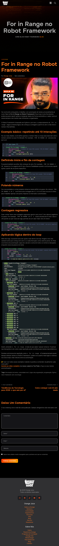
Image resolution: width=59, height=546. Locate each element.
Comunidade (30, 511)
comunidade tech (24, 372)
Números (30, 509)
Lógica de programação (36, 372)
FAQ (29, 516)
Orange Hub (29, 536)
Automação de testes (11, 372)
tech (13, 375)
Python (54, 372)
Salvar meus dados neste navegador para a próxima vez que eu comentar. (25, 454)
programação (48, 372)
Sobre (30, 530)
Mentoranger (29, 538)
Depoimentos (29, 513)
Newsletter (29, 522)
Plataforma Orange (29, 532)
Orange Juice (8, 76)
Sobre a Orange (29, 507)
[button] (50, 3)
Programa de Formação (29, 534)
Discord (29, 520)
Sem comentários (20, 76)
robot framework (6, 375)
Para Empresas (29, 540)
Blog (29, 518)
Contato (29, 543)
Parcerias (29, 515)
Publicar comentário (9, 461)
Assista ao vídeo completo (10, 366)
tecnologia (18, 375)
